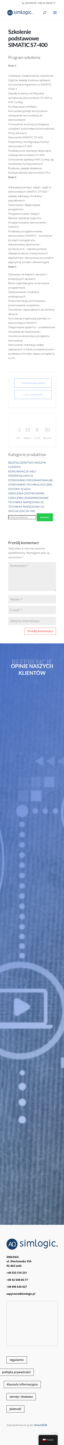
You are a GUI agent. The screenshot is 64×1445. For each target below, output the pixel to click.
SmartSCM (40, 1425)
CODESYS (14, 467)
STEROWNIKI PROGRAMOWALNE (30, 480)
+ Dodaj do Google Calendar (33, 383)
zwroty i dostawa (21, 1397)
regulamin (17, 1360)
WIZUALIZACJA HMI (21, 511)
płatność (15, 1409)
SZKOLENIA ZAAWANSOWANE (28, 498)
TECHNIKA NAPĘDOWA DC (26, 506)
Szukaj (44, 517)
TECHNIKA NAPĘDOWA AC (26, 502)
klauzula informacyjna (22, 1384)
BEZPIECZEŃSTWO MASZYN (27, 462)
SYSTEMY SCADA (19, 489)
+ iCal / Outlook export (32, 394)
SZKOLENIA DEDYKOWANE (26, 493)
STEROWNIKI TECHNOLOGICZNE (30, 484)
